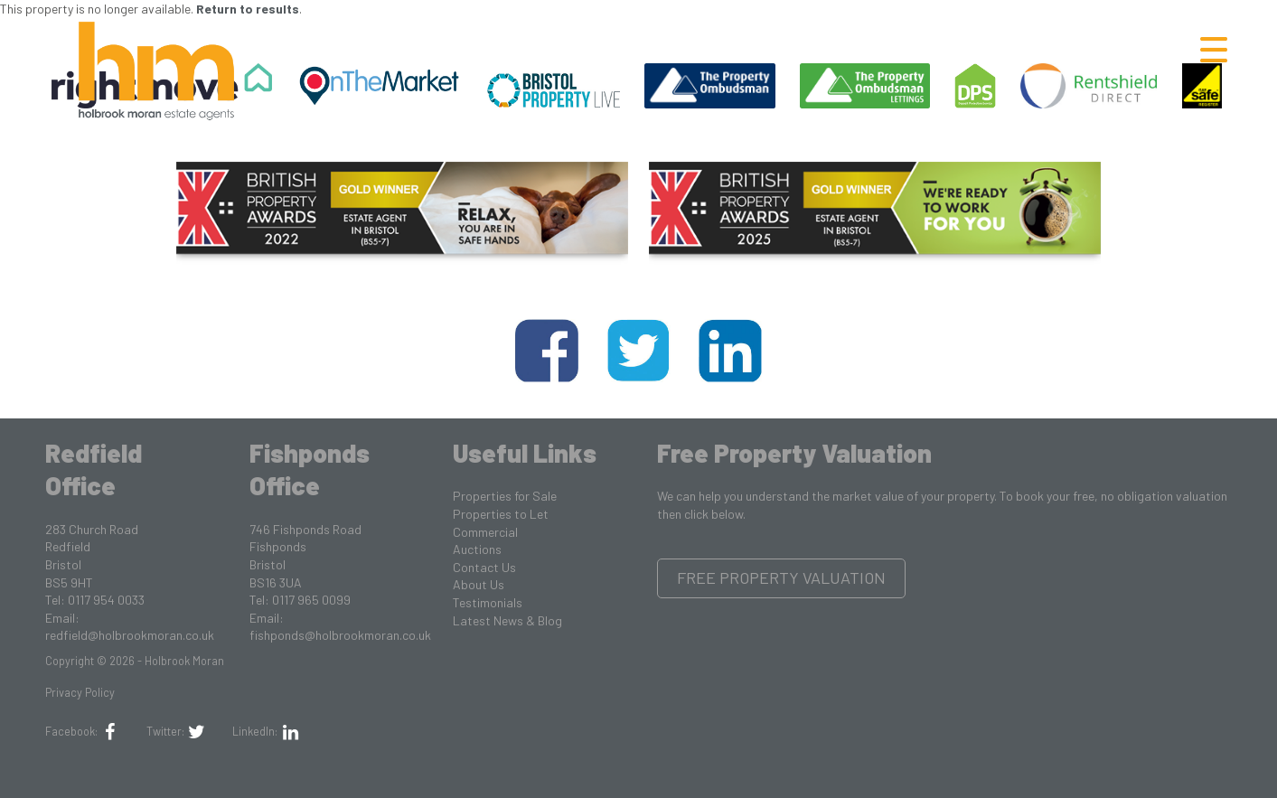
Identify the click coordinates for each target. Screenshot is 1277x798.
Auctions (477, 549)
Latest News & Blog (507, 620)
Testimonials (487, 602)
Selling (1019, 50)
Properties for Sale (505, 495)
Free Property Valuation (781, 577)
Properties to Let (501, 513)
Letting (1130, 50)
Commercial (485, 532)
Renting (908, 50)
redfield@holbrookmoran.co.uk (129, 635)
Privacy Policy (80, 692)
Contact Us (484, 567)
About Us (478, 584)
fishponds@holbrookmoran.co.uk (340, 635)
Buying (802, 50)
